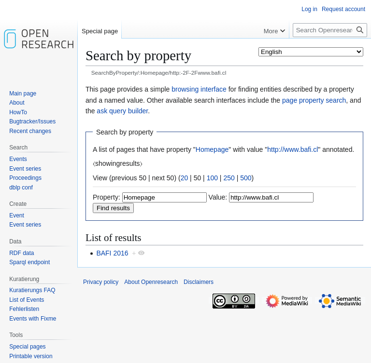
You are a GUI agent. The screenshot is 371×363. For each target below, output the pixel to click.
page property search (314, 100)
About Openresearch (151, 282)
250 (228, 178)
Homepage (212, 149)
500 (245, 178)
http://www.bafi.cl (292, 149)
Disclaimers (199, 282)
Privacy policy (100, 282)
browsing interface (199, 89)
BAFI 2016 (112, 253)
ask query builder (122, 111)
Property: (106, 197)
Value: (218, 197)
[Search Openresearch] (330, 30)
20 (184, 178)
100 (212, 178)
